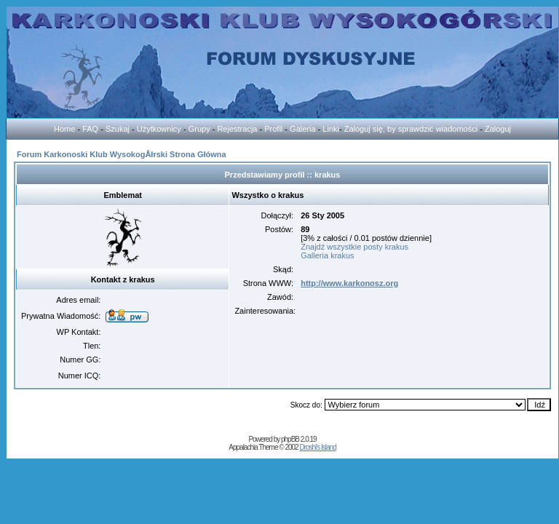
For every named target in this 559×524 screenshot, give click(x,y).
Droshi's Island (317, 447)
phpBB (290, 439)
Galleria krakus (327, 255)
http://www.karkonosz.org (349, 283)
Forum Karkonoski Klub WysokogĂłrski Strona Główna (121, 154)
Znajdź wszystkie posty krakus (354, 246)
